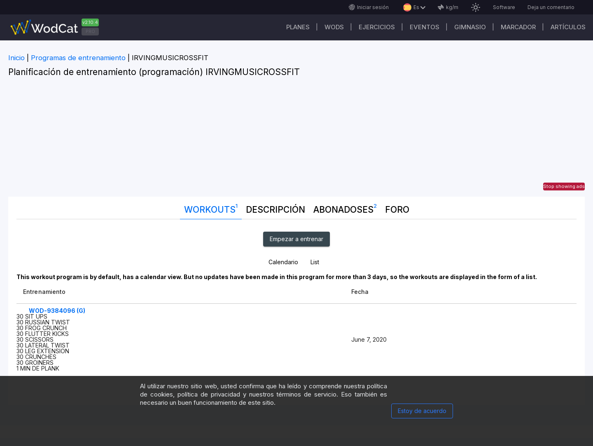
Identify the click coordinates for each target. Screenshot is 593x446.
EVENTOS (424, 27)
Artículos (568, 27)
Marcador (518, 27)
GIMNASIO (470, 27)
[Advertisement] (296, 139)
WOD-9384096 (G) (57, 310)
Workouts (211, 208)
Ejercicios (377, 27)
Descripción (275, 209)
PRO (90, 31)
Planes (298, 27)
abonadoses (345, 208)
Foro (397, 209)
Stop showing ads (564, 186)
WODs (334, 27)
